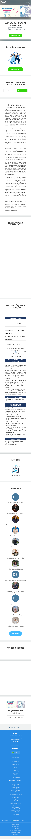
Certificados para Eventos (15, 799)
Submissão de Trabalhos (15, 791)
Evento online (15, 762)
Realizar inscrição (15, 35)
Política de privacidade (15, 832)
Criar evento (15, 805)
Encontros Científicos (15, 776)
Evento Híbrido (15, 764)
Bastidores (15, 834)
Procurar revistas (15, 69)
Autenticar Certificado (15, 813)
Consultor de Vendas (15, 810)
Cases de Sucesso (15, 807)
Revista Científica (15, 784)
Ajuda (15, 816)
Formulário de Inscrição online (15, 794)
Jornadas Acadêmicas (15, 771)
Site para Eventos (15, 797)
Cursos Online (15, 773)
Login (27, 2)
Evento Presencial (15, 761)
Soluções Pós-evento (15, 790)
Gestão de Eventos (15, 788)
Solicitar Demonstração (15, 808)
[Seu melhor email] (10, 90)
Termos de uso (15, 828)
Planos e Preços (15, 811)
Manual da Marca (15, 826)
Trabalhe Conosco (15, 824)
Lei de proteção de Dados (15, 830)
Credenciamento (15, 800)
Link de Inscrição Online (15, 796)
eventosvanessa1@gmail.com (14, 352)
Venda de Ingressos (15, 787)
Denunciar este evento (15, 727)
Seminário (15, 768)
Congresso (15, 765)
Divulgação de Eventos (15, 785)
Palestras (15, 774)
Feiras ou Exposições (15, 777)
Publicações (15, 782)
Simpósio (15, 767)
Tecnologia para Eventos (16, 793)
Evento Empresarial (15, 760)
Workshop (15, 770)
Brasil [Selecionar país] (15, 752)
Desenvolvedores (15, 814)
